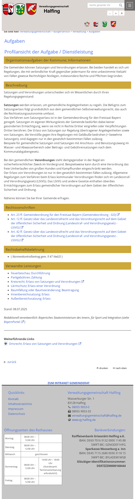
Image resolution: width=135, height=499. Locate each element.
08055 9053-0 (80, 407)
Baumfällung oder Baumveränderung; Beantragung (45, 290)
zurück (10, 362)
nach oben (121, 368)
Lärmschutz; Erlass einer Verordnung (35, 286)
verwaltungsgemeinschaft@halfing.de (96, 415)
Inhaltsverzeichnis (20, 404)
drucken (103, 368)
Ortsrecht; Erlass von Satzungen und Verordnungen (43, 344)
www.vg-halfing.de (84, 420)
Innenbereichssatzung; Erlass (30, 294)
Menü (130, 5)
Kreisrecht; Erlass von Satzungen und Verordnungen (45, 282)
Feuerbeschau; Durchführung (30, 273)
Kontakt (13, 399)
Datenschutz (16, 414)
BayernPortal (12, 322)
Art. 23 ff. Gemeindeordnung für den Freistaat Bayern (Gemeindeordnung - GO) (63, 215)
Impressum (15, 409)
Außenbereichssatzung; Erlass (31, 298)
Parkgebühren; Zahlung (26, 277)
